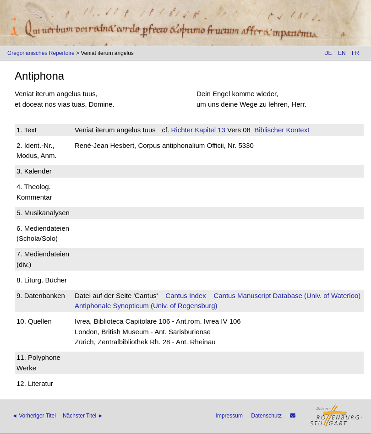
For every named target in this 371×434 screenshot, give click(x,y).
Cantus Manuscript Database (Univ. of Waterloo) (286, 295)
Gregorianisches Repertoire (41, 53)
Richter (182, 130)
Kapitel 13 (209, 130)
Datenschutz (266, 415)
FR (355, 53)
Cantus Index (185, 295)
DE (328, 53)
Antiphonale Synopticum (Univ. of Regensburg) (146, 305)
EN (342, 53)
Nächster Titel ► (83, 415)
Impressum (229, 415)
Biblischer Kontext (281, 130)
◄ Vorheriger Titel (34, 415)
